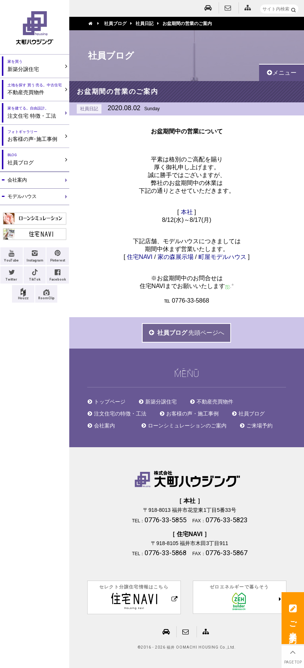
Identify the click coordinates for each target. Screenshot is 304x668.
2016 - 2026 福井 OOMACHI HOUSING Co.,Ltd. (188, 647)
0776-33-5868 (190, 300)
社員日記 (89, 108)
